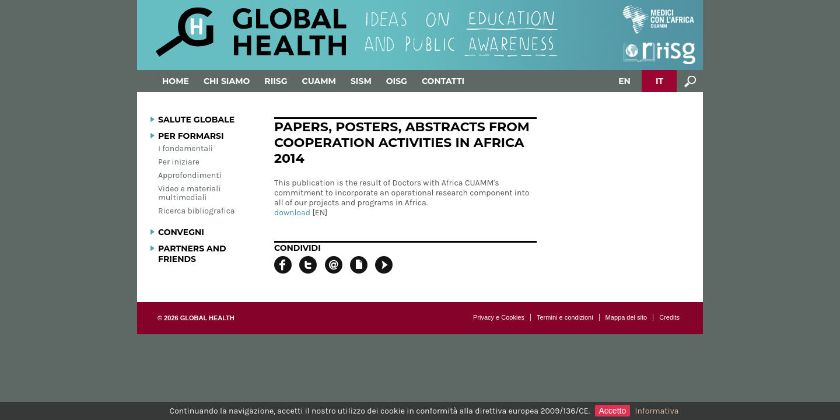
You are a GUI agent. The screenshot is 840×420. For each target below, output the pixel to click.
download (292, 213)
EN (624, 81)
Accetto (612, 410)
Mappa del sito (627, 317)
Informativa (657, 411)
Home (175, 81)
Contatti (443, 81)
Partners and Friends (192, 253)
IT (659, 81)
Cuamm (319, 81)
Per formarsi (191, 136)
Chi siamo (227, 81)
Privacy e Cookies (498, 317)
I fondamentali (185, 148)
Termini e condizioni (565, 317)
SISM (361, 81)
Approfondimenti (190, 175)
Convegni (181, 232)
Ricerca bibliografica (196, 211)
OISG (396, 81)
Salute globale (196, 119)
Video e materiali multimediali (189, 193)
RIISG (275, 81)
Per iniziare (179, 162)
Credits (669, 317)
